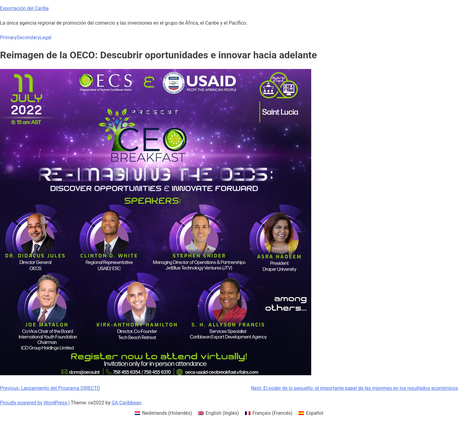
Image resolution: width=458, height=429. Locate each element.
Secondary (28, 37)
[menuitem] (163, 413)
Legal (45, 37)
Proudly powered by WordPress (34, 403)
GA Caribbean (126, 403)
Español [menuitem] (314, 413)
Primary (8, 37)
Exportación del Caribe (24, 8)
